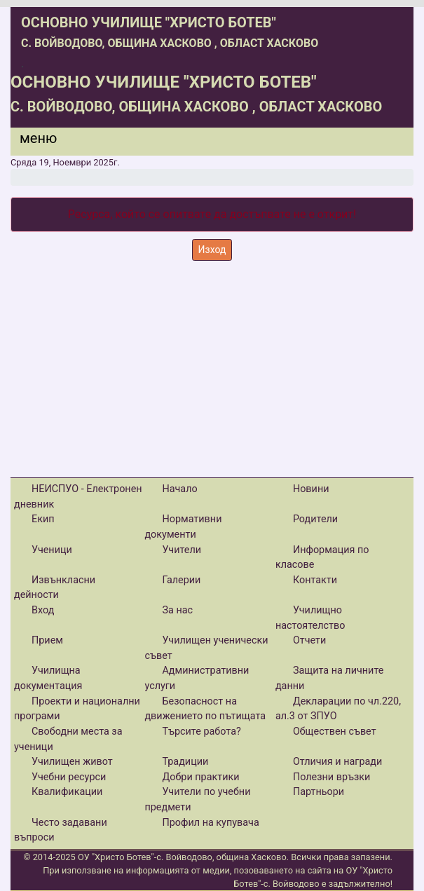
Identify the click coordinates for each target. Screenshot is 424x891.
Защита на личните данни (329, 678)
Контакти (315, 580)
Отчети (309, 640)
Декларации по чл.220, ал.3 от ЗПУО (338, 709)
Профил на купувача (210, 823)
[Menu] (30, 142)
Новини (311, 489)
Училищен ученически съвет (206, 648)
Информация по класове (322, 557)
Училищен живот (72, 762)
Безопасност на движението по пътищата (205, 709)
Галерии (181, 580)
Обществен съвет (334, 731)
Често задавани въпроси (60, 830)
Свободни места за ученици (68, 739)
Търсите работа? (201, 731)
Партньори (318, 792)
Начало (179, 489)
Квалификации (67, 792)
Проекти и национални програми (77, 709)
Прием (47, 640)
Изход (212, 249)
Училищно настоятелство (310, 618)
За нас (177, 610)
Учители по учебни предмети (197, 799)
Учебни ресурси (69, 777)
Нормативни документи (182, 526)
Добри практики (200, 777)
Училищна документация (48, 678)
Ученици (52, 550)
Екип (43, 519)
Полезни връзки (331, 777)
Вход (43, 610)
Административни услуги (196, 678)
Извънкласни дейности (54, 587)
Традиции (185, 762)
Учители (181, 550)
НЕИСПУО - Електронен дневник (78, 496)
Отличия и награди (337, 762)
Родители (315, 519)
